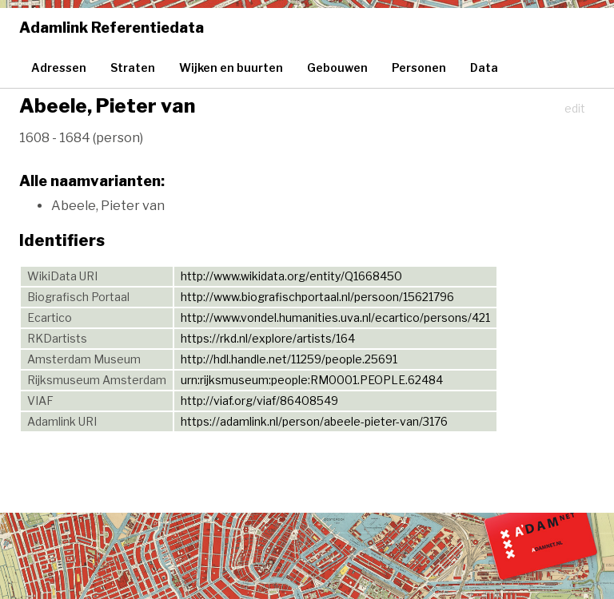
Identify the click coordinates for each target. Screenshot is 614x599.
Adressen (58, 67)
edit (574, 108)
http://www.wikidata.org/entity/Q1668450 (291, 276)
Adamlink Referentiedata (111, 27)
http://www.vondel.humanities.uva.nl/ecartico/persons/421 (335, 317)
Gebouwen (337, 67)
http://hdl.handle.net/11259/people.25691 (289, 359)
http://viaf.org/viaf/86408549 (259, 400)
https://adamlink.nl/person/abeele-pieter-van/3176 (314, 421)
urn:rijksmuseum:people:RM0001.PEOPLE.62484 (312, 380)
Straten (132, 67)
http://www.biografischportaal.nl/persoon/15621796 (317, 296)
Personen (419, 67)
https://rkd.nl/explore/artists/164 (268, 338)
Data (484, 67)
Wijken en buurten (231, 67)
